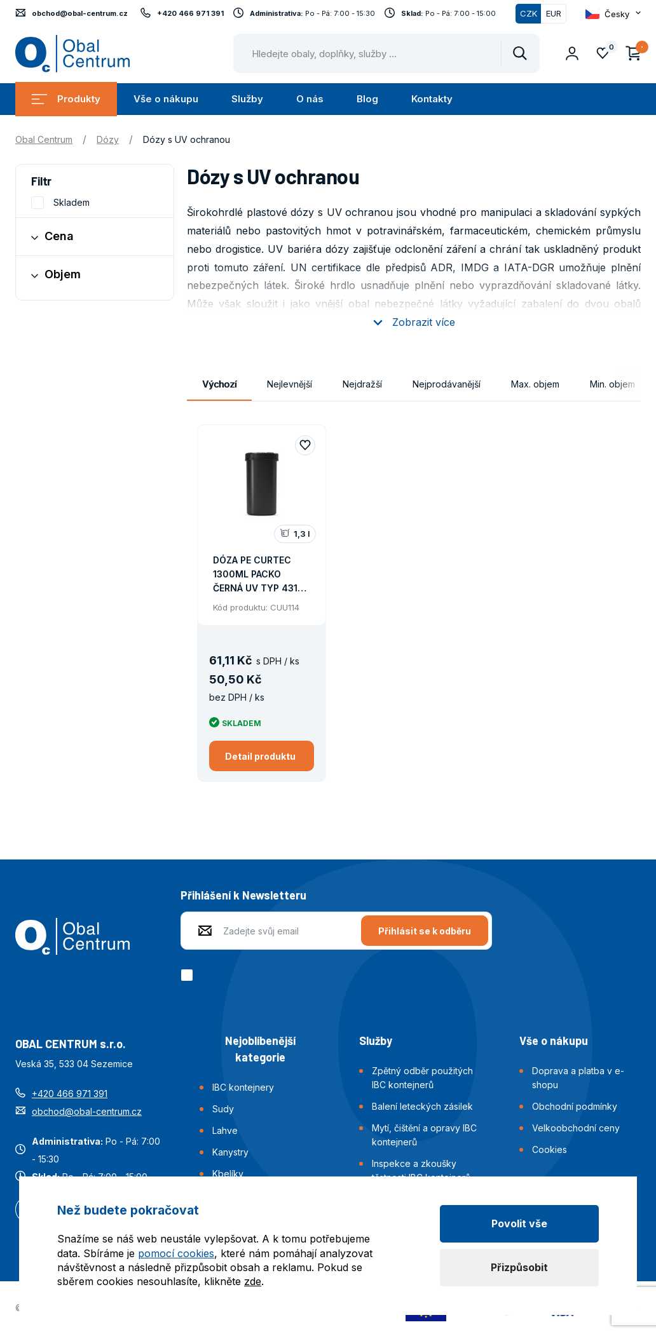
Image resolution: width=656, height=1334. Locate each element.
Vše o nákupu (165, 99)
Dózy (108, 139)
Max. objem (535, 384)
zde (252, 1281)
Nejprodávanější (447, 384)
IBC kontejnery (243, 1087)
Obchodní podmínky (574, 1106)
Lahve (225, 1130)
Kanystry (230, 1152)
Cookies (549, 1149)
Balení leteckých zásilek (422, 1106)
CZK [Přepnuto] (528, 13)
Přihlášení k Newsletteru (243, 895)
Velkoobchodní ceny (576, 1127)
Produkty (66, 99)
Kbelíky (227, 1173)
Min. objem (612, 384)
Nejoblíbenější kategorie (260, 1049)
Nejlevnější (289, 384)
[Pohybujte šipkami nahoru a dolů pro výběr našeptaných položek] (386, 53)
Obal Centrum (43, 139)
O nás (310, 99)
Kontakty (432, 99)
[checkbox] (189, 975)
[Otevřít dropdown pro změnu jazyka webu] (613, 14)
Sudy (223, 1108)
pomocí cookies (176, 1253)
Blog (367, 99)
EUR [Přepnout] (553, 13)
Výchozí (219, 384)
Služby (247, 99)
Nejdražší (362, 384)
